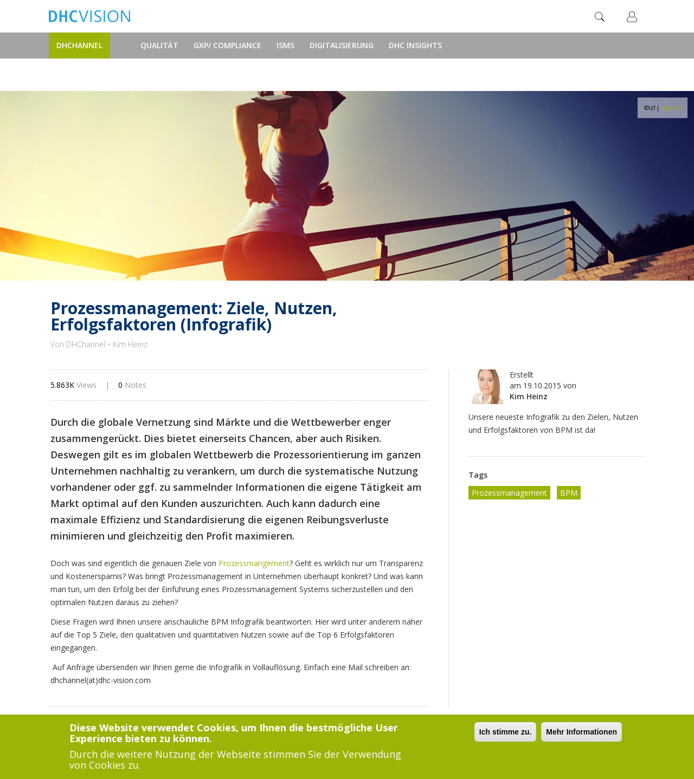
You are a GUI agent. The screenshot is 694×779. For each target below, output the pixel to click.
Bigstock (671, 108)
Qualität (159, 45)
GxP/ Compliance (227, 45)
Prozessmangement (254, 563)
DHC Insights (415, 45)
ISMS (285, 45)
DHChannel (79, 45)
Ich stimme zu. (505, 732)
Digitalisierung (342, 45)
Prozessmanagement (509, 493)
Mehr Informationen (581, 732)
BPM (568, 493)
